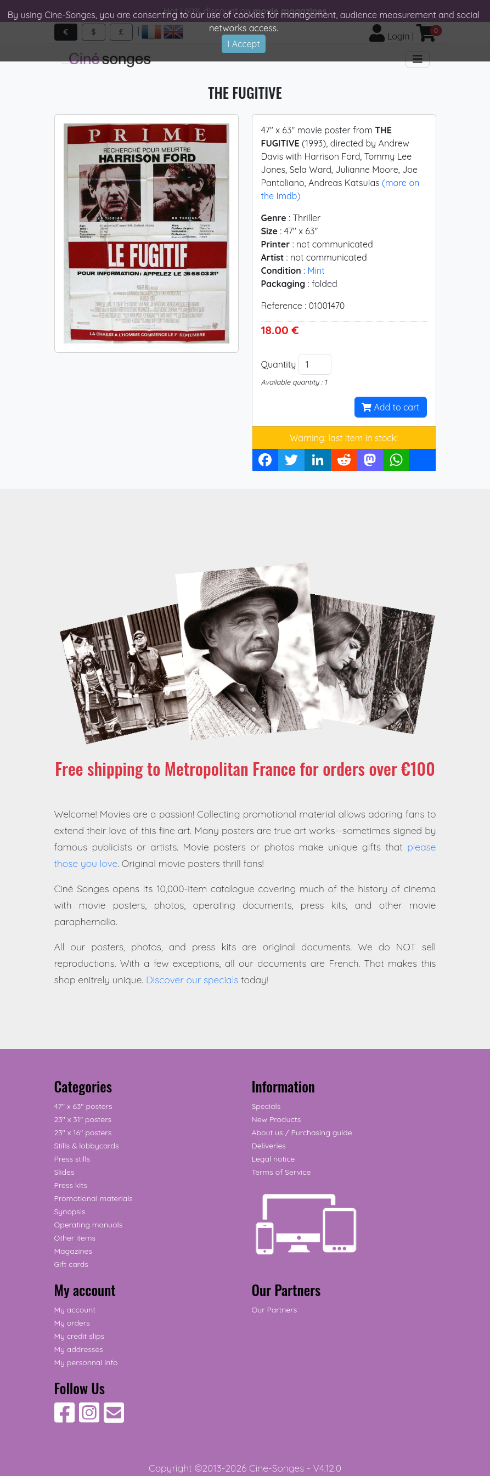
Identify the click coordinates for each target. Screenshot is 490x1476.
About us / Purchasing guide (302, 1132)
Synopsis (70, 1211)
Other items (74, 1238)
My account (75, 1310)
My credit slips (79, 1336)
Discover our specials (192, 979)
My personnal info (86, 1362)
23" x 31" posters (83, 1119)
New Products (276, 1119)
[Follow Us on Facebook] (64, 1418)
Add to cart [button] (390, 407)
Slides (64, 1172)
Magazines (73, 1251)
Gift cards (71, 1264)
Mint (315, 270)
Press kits (70, 1185)
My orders (72, 1323)
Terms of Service (281, 1172)
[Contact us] (114, 1418)
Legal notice (273, 1159)
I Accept (243, 43)
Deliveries (269, 1146)
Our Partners (274, 1310)
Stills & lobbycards (86, 1146)
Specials (266, 1106)
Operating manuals (88, 1225)
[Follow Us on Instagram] (89, 1418)
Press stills (72, 1159)
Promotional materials (93, 1198)
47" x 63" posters (83, 1106)
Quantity (278, 364)
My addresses (78, 1349)
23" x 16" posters (83, 1132)
